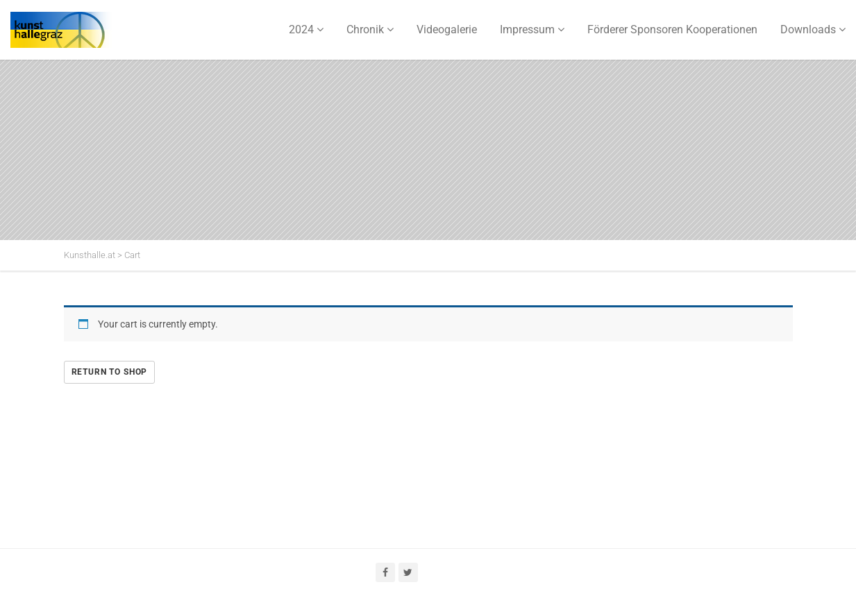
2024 (301, 29)
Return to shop (110, 372)
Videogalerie (447, 29)
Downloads (808, 29)
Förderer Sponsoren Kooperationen (672, 29)
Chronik (365, 29)
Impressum (527, 29)
